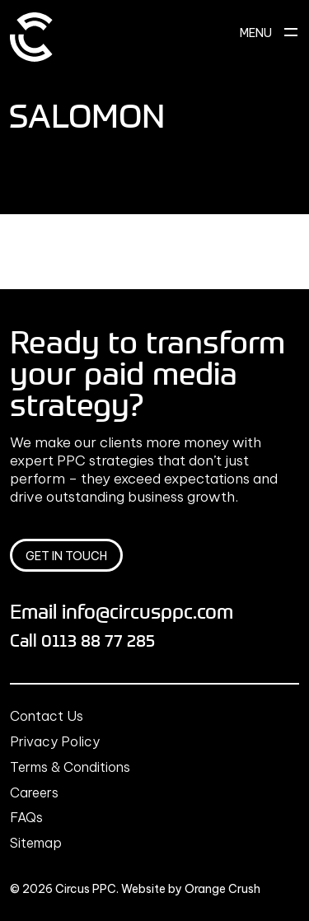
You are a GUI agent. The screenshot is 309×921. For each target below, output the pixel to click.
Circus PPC (85, 888)
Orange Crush (222, 888)
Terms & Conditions (70, 767)
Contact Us (46, 716)
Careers (34, 792)
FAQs (26, 817)
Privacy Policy (55, 741)
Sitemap (36, 843)
